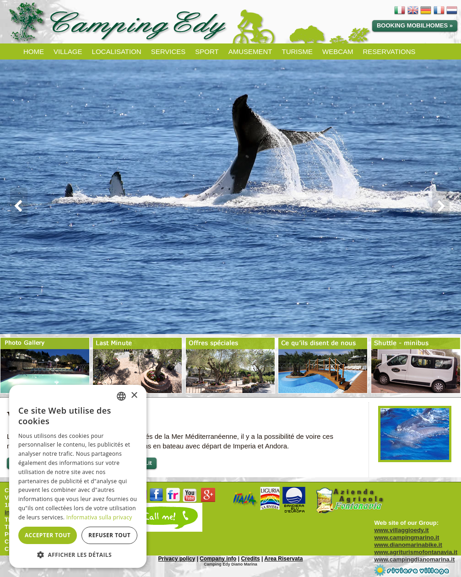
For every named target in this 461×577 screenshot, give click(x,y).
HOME (33, 51)
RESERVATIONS (389, 51)
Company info (218, 558)
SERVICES (168, 51)
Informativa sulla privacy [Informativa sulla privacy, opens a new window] (99, 517)
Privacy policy (176, 558)
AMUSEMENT (250, 51)
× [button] (133, 395)
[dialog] (77, 476)
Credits (250, 558)
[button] (77, 554)
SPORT (206, 51)
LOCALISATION (116, 51)
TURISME (297, 51)
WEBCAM (337, 51)
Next (445, 206)
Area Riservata (283, 558)
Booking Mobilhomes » (415, 25)
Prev (15, 206)
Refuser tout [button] (109, 535)
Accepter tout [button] (48, 535)
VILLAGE (68, 51)
